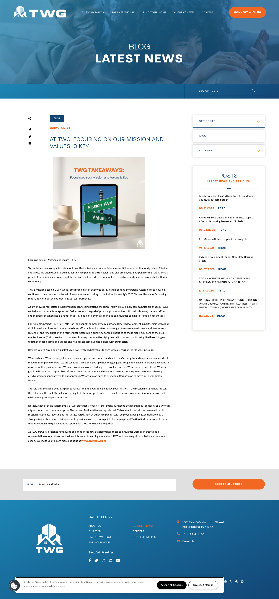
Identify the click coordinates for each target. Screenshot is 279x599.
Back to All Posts (229, 484)
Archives (206, 150)
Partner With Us (124, 12)
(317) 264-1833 (193, 534)
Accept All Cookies (172, 585)
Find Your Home (155, 12)
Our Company (93, 12)
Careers (207, 12)
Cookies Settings (203, 585)
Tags (202, 136)
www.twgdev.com (93, 440)
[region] (119, 585)
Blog (57, 118)
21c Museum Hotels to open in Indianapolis (223, 239)
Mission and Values (50, 484)
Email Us (188, 541)
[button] (14, 586)
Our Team (95, 531)
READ (222, 208)
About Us (95, 525)
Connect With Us (247, 12)
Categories (207, 121)
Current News (184, 12)
